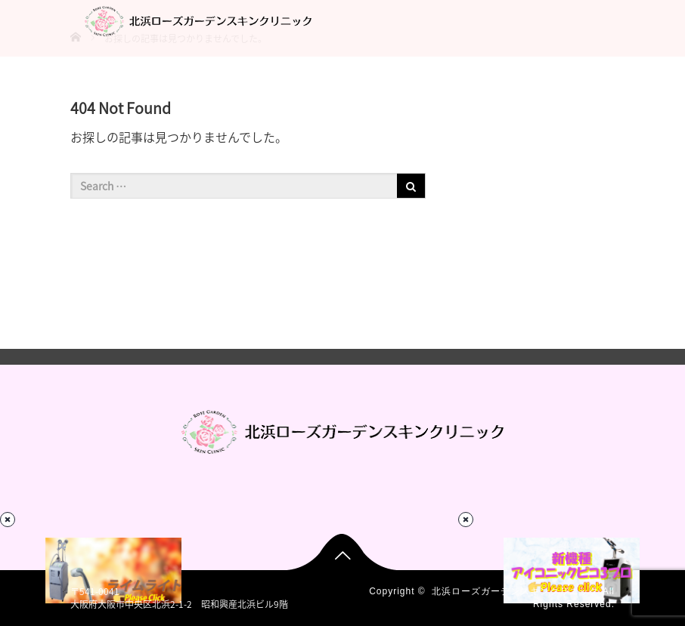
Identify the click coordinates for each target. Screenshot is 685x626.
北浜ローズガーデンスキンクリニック (515, 591)
